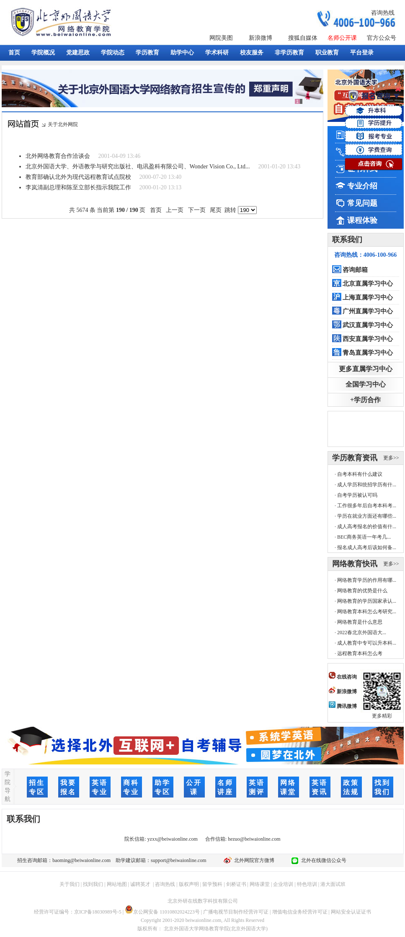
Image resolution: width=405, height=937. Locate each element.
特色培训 (307, 884)
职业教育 (327, 52)
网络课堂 (260, 884)
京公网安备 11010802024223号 (162, 912)
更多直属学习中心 (365, 368)
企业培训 (283, 884)
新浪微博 (260, 38)
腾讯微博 (343, 706)
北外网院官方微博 (253, 860)
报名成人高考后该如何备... (366, 547)
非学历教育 (289, 52)
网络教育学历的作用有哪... (366, 580)
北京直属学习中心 (368, 283)
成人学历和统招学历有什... (366, 485)
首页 (14, 52)
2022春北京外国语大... (361, 632)
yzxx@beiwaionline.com (172, 839)
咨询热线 (383, 13)
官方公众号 (381, 38)
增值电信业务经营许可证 (300, 912)
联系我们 (347, 239)
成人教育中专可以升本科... (366, 643)
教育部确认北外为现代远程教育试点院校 (78, 177)
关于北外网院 (63, 124)
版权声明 (189, 884)
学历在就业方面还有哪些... (366, 516)
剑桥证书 (236, 884)
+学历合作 (365, 399)
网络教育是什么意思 (359, 622)
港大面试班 (333, 884)
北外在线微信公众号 (322, 860)
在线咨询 (343, 677)
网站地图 (117, 884)
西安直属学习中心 (368, 339)
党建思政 (78, 52)
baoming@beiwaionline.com (81, 860)
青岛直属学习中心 (368, 352)
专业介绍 (362, 186)
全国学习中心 (366, 384)
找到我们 (93, 884)
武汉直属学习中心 (368, 325)
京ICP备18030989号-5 (97, 912)
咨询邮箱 (355, 269)
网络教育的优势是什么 (362, 591)
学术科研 (217, 52)
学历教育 (147, 52)
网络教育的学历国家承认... (366, 601)
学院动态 (112, 52)
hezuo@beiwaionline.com (254, 839)
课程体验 (362, 220)
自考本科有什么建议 (359, 474)
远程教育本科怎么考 (359, 653)
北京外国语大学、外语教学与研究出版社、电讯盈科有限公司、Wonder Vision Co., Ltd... (138, 166)
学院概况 (43, 52)
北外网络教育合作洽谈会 (58, 156)
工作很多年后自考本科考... (366, 506)
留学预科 (212, 884)
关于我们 (69, 884)
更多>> (391, 458)
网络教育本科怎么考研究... (366, 611)
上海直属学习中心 (368, 297)
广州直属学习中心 (368, 311)
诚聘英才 (140, 884)
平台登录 (362, 52)
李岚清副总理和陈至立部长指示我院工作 (78, 187)
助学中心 (182, 52)
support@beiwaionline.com (178, 860)
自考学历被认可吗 (357, 495)
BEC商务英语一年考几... (364, 537)
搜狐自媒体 (302, 38)
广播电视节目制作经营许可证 (235, 912)
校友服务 (251, 52)
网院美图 (221, 38)
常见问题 (362, 203)
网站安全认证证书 (351, 912)
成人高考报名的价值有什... (366, 526)
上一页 (175, 210)
